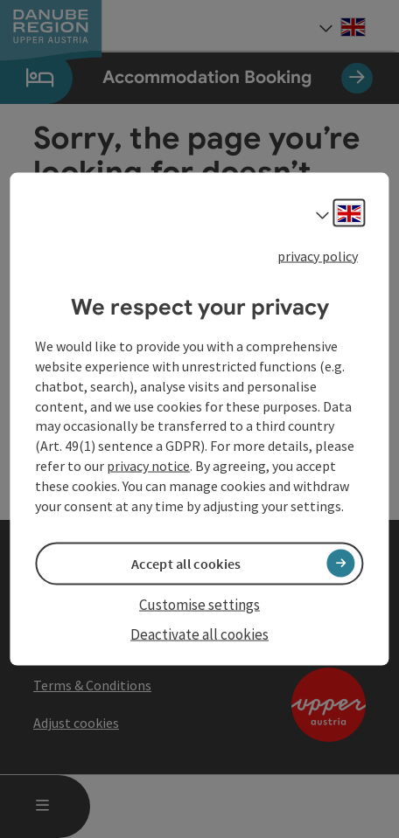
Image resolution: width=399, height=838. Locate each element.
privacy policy (317, 255)
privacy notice (148, 465)
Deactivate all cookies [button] (199, 634)
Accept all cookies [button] (186, 562)
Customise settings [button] (199, 603)
